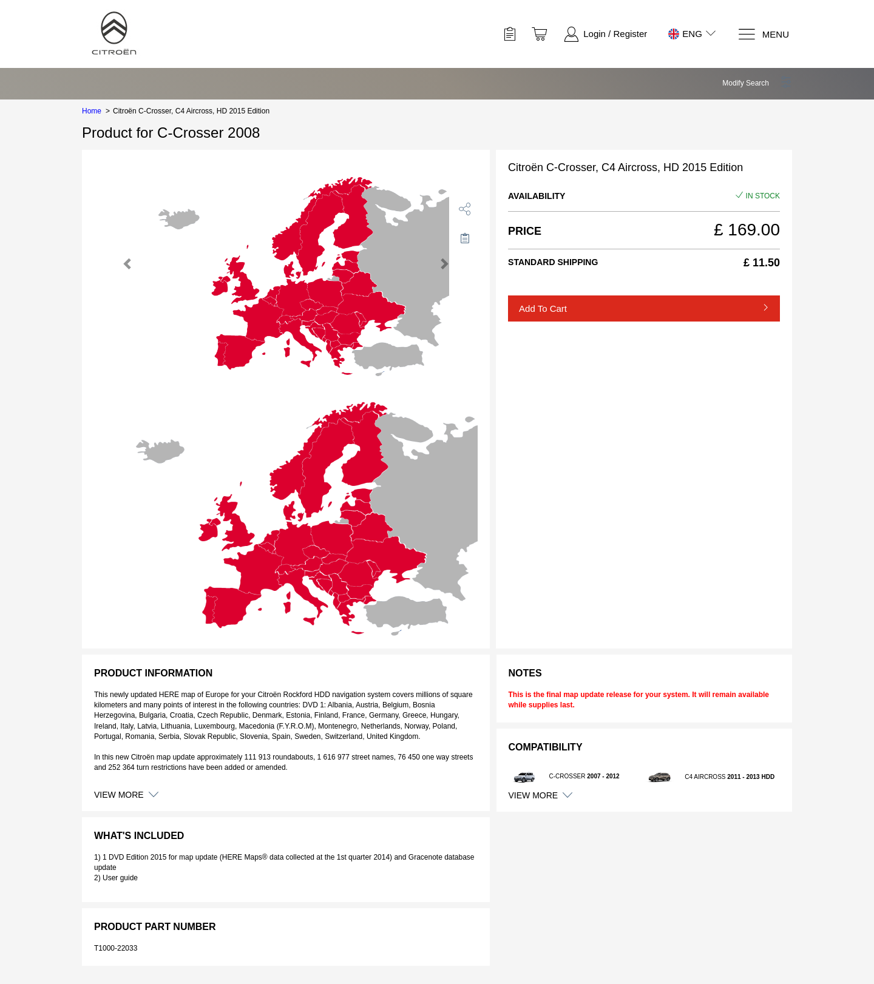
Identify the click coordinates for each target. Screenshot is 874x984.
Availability (536, 196)
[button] (757, 83)
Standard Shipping (553, 262)
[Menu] (763, 34)
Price (524, 231)
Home (91, 111)
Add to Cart (543, 308)
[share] (465, 208)
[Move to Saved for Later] (465, 238)
